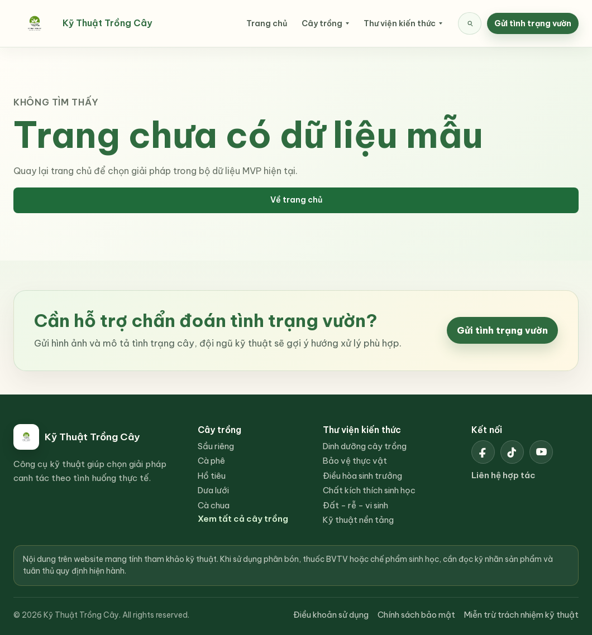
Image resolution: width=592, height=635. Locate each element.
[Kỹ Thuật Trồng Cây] (88, 23)
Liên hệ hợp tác (503, 475)
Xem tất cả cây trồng (243, 518)
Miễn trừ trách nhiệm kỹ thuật (521, 614)
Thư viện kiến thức (400, 23)
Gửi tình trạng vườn (532, 23)
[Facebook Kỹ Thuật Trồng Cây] (483, 452)
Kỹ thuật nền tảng (358, 519)
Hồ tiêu (212, 475)
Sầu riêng (216, 446)
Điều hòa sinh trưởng (362, 475)
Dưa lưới (213, 490)
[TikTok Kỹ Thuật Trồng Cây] (512, 452)
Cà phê (211, 460)
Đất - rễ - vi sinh (355, 505)
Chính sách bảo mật (416, 614)
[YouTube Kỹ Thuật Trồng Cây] (541, 452)
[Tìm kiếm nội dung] (469, 23)
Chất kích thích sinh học (369, 490)
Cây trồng (322, 23)
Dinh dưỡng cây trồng (365, 446)
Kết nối (486, 429)
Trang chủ (266, 23)
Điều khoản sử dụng (331, 614)
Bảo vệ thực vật (355, 460)
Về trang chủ (296, 200)
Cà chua (214, 505)
